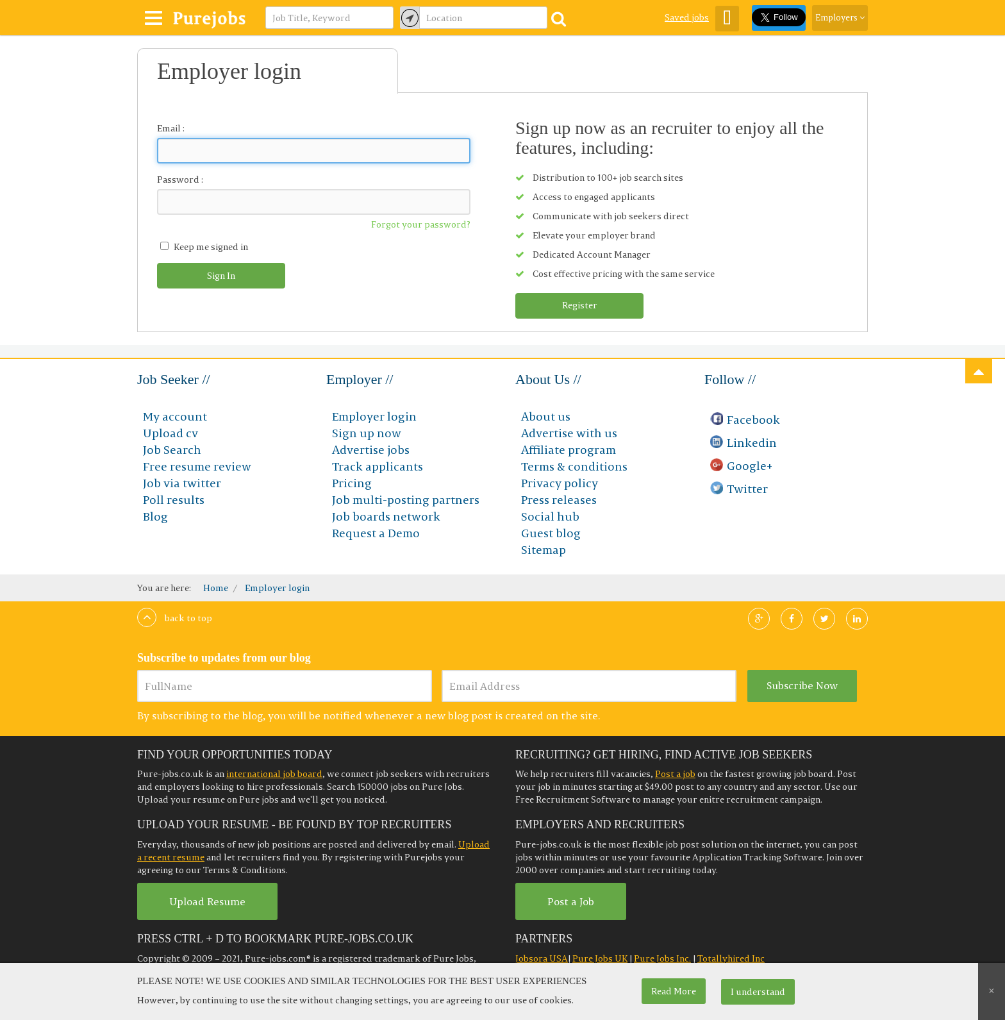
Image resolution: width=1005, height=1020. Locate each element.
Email (169, 128)
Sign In (221, 275)
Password (178, 179)
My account (175, 416)
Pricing (352, 483)
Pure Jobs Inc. (662, 958)
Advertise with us (569, 433)
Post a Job (570, 901)
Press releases (559, 499)
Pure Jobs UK (599, 958)
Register (579, 305)
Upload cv (170, 433)
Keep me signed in (211, 247)
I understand (758, 992)
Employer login (374, 416)
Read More (673, 991)
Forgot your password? (420, 224)
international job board (274, 774)
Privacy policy (559, 483)
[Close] (991, 991)
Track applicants (377, 466)
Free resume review (197, 466)
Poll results (173, 499)
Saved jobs (687, 17)
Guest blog (551, 533)
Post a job (675, 774)
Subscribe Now (802, 685)
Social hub (550, 516)
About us (545, 416)
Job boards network (386, 516)
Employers (840, 17)
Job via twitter (182, 483)
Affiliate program (568, 449)
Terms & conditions (574, 466)
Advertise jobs (371, 449)
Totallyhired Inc (731, 958)
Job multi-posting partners (405, 499)
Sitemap (543, 549)
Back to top (174, 618)
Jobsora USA (541, 958)
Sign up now (366, 433)
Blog (155, 516)
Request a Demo (376, 533)
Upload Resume (207, 901)
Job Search (172, 449)
